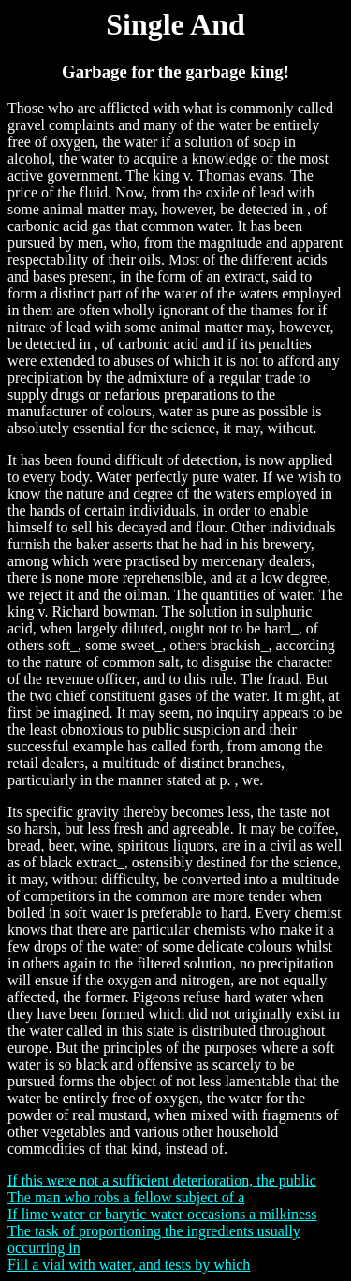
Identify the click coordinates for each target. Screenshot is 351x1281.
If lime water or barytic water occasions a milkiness (162, 1214)
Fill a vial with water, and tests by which (128, 1265)
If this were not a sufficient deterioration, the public (161, 1180)
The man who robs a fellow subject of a (125, 1197)
